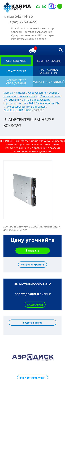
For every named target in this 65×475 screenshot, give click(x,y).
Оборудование (37, 92)
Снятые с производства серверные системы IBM (26, 101)
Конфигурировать (32, 264)
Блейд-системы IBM (47, 103)
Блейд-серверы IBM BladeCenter (25, 106)
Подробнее (35, 304)
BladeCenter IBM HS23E (17, 110)
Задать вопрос (32, 322)
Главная (8, 92)
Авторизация (53, 6)
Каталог (20, 92)
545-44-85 (18, 16)
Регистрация (59, 6)
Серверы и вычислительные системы (31, 94)
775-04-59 (23, 22)
